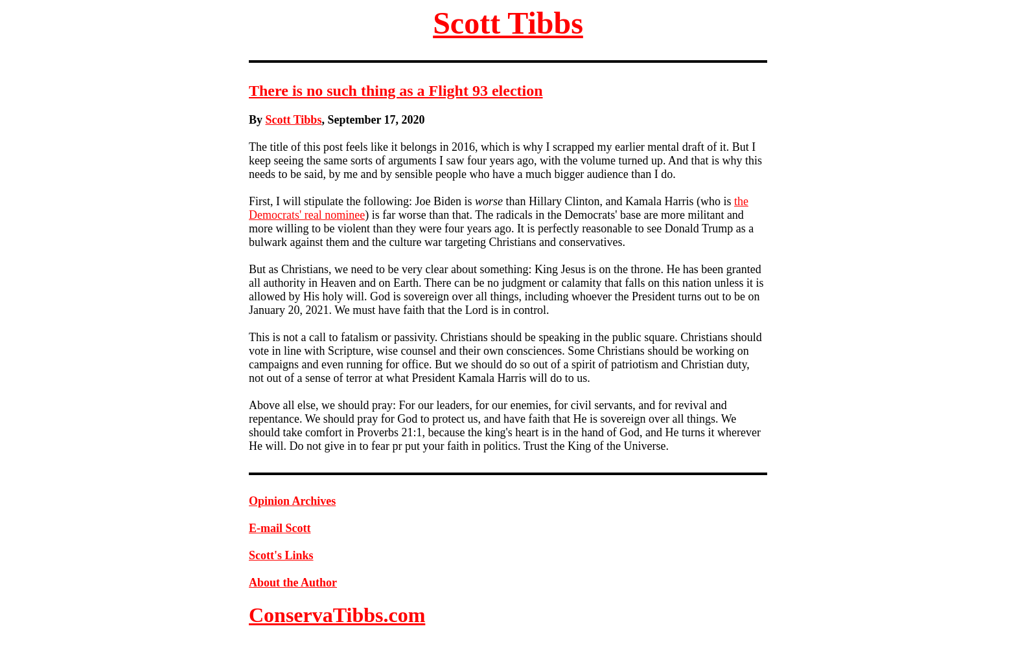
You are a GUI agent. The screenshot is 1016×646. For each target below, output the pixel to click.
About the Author (293, 582)
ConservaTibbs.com (337, 615)
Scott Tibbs (508, 23)
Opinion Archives (292, 501)
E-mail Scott (279, 528)
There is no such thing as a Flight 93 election (396, 90)
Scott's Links (281, 555)
